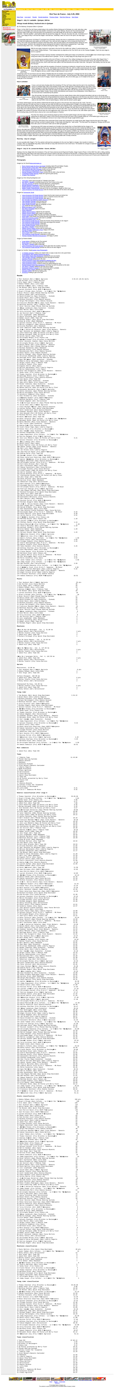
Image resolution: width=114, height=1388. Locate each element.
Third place (25, 180)
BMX (50, 9)
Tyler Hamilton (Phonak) (29, 201)
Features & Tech (6, 19)
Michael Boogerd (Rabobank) (30, 185)
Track (63, 9)
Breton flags (25, 243)
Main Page (20, 17)
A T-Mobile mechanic (28, 253)
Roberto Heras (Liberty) (28, 269)
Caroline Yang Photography (39, 250)
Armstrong (25, 272)
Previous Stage (54, 17)
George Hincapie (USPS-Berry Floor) (32, 172)
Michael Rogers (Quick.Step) (30, 167)
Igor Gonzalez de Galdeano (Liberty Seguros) (35, 200)
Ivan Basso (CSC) (27, 231)
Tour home (5, 11)
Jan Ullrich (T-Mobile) (28, 182)
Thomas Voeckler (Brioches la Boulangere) (34, 236)
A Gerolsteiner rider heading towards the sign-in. (36, 254)
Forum (91, 9)
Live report (28, 17)
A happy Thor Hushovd (28, 175)
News (28, 9)
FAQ (3, 22)
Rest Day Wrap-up (65, 17)
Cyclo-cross (56, 9)
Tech (31, 9)
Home (50, 1381)
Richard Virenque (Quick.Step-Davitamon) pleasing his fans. (39, 260)
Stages (4, 15)
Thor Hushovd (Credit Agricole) (31, 170)
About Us (57, 1382)
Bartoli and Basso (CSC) (29, 207)
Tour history (5, 24)
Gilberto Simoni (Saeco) (29, 212)
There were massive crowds (30, 218)
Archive (55, 1381)
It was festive (25, 241)
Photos (68, 9)
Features (37, 9)
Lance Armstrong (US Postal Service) (32, 189)
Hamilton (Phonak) (27, 259)
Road (42, 9)
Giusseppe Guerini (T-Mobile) (30, 268)
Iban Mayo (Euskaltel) (28, 209)
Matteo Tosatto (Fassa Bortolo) (31, 188)
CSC (23, 206)
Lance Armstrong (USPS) (29, 262)
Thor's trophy (26, 233)
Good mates (25, 216)
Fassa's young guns (27, 215)
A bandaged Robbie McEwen (30, 173)
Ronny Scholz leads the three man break (33, 166)
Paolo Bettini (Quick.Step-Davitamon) (32, 256)
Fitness (74, 9)
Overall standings (43, 17)
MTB (46, 9)
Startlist (4, 16)
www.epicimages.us (35, 163)
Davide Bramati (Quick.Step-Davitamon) (33, 265)
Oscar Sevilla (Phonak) (28, 204)
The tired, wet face (27, 183)
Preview (4, 12)
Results (34, 17)
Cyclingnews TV (20, 9)
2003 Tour (5, 25)
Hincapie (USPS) (27, 271)
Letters (81, 9)
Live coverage (6, 13)
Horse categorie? (27, 210)
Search (86, 9)
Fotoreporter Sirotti (28, 192)
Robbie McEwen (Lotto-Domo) (30, 186)
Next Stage (75, 17)
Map (3, 21)
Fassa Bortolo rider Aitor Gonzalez (32, 169)
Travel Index (62, 1381)
